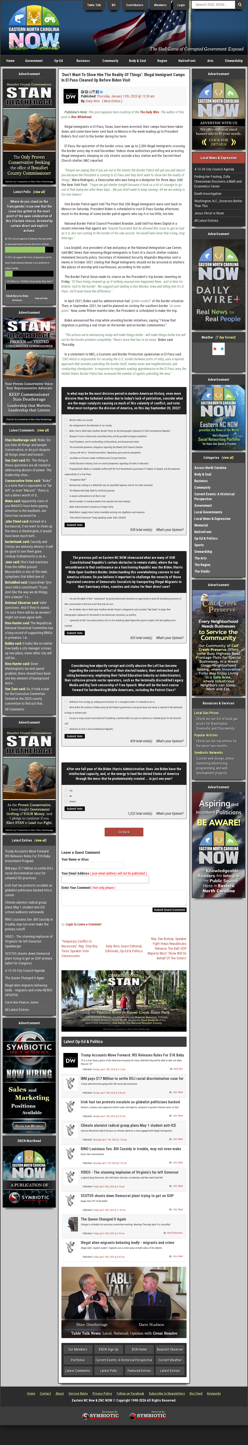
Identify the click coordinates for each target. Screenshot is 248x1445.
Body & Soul (137, 61)
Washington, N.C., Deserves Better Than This (218, 203)
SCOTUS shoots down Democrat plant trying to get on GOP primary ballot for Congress (28, 958)
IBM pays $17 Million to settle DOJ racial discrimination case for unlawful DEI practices (29, 873)
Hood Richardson (175, 1235)
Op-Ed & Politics (131, 953)
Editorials (112, 953)
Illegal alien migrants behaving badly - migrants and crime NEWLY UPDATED (29, 990)
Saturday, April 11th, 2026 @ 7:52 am (110, 1165)
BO (113, 5)
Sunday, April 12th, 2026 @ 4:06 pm (109, 1095)
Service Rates (78, 1396)
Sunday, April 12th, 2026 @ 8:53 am (109, 1118)
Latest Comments (77, 1373)
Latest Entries (170, 1373)
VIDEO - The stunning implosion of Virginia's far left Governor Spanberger (29, 941)
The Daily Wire (149, 112)
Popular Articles (206, 735)
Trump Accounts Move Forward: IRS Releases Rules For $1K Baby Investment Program (27, 856)
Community (110, 61)
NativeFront (186, 61)
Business (83, 61)
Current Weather (170, 1362)
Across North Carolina (210, 468)
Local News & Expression (212, 519)
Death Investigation (207, 194)
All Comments (14, 709)
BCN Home (139, 1352)
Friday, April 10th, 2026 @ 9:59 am (109, 1235)
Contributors (134, 5)
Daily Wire (93, 101)
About (60, 1396)
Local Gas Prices (206, 713)
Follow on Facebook (130, 1396)
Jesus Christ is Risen (209, 213)
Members (160, 5)
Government (34, 61)
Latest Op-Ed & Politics (83, 1044)
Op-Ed (58, 61)
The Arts (200, 558)
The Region (202, 565)
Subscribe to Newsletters (167, 1396)
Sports (199, 545)
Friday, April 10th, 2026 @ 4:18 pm (109, 1189)
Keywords (214, 1396)
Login (181, 5)
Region (162, 61)
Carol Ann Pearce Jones (22, 1002)
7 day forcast (226, 337)
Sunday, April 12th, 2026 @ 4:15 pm (109, 1071)
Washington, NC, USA (218, 357)
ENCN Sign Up (108, 1352)
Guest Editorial (131, 948)
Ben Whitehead (81, 117)
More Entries (112, 101)
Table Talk (94, 5)
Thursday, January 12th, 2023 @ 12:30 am (125, 96)
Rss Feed (196, 1396)
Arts (210, 61)
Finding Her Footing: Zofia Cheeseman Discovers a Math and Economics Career (218, 181)
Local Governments (208, 512)
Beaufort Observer (170, 1352)
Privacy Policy (102, 1396)
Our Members (77, 1352)
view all (39, 192)
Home (10, 61)
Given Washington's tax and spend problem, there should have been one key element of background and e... (28, 673)
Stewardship (234, 61)
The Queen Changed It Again (24, 978)
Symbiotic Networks (208, 753)
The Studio (202, 571)
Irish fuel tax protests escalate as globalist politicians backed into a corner (28, 890)
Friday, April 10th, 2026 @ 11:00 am (109, 1212)
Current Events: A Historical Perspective (124, 1362)
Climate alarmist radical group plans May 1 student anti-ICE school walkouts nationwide (25, 907)
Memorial (201, 525)
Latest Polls (108, 1373)
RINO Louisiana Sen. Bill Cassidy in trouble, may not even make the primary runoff (29, 924)
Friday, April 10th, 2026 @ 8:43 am (109, 1259)
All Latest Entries (17, 1010)
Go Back (124, 832)
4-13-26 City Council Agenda (25, 970)
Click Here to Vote (17, 296)
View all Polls (41, 298)
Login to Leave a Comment (83, 927)
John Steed (178, 1094)
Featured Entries (139, 1373)
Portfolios (78, 1362)
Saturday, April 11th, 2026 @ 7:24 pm (110, 1142)
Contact (45, 1396)
